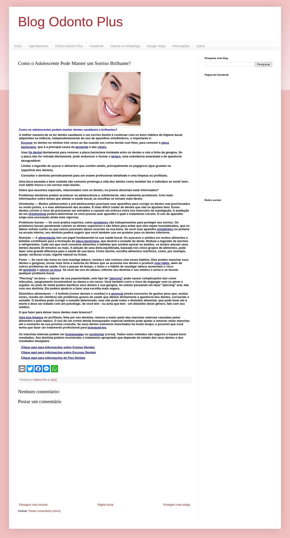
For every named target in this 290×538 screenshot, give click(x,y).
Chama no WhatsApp (125, 46)
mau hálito (161, 263)
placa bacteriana (87, 241)
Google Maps (156, 46)
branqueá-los (97, 327)
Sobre (200, 46)
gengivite (29, 269)
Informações (181, 46)
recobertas (96, 334)
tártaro (116, 156)
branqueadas (74, 334)
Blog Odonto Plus (70, 21)
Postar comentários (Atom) (45, 511)
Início (18, 46)
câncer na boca (50, 269)
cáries (102, 147)
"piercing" (116, 278)
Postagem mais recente (33, 504)
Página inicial (105, 504)
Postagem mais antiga (176, 504)
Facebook (96, 46)
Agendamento (38, 46)
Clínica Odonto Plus (69, 46)
